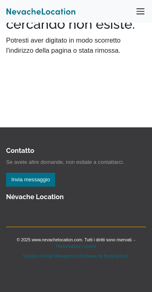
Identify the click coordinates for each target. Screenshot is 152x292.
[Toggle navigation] (140, 11)
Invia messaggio (30, 179)
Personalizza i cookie (76, 246)
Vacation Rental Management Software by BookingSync (76, 255)
